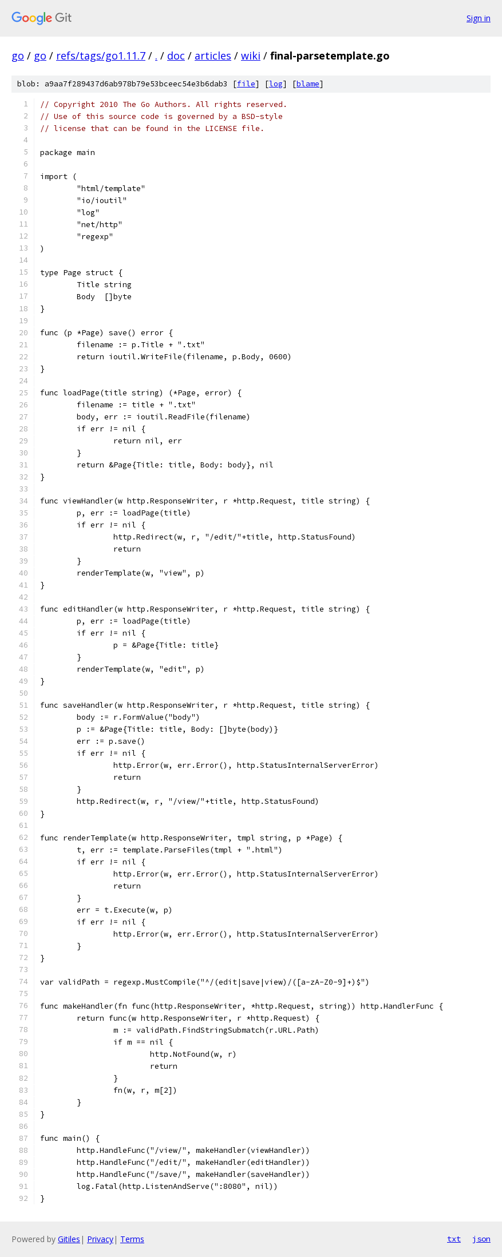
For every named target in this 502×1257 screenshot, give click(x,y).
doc (176, 55)
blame (308, 84)
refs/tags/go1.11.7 (100, 55)
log (276, 84)
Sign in (479, 18)
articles (213, 55)
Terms (132, 1239)
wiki (250, 55)
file (246, 84)
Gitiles (69, 1239)
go (17, 55)
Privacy (100, 1239)
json (481, 1239)
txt (454, 1239)
